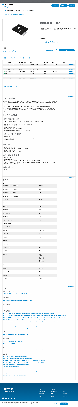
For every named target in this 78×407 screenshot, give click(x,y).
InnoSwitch (10, 14)
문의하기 (65, 394)
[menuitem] (74, 1)
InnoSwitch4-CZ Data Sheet (9, 305)
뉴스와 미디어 (54, 390)
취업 (64, 390)
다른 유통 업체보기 (9, 86)
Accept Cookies (64, 403)
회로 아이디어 (42, 394)
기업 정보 (31, 10)
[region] (39, 404)
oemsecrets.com (18, 81)
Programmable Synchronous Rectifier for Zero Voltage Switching (17, 299)
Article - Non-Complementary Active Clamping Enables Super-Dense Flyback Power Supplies (23, 348)
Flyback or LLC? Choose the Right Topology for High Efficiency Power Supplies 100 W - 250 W (23, 361)
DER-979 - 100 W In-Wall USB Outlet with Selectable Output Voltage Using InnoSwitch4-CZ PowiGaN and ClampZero (28, 312)
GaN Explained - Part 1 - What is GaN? (11, 371)
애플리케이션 (10, 10)
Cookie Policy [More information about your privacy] (37, 404)
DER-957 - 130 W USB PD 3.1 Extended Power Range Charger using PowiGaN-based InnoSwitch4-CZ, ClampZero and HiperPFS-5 (30, 322)
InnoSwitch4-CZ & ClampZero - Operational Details (14, 373)
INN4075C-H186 (23, 14)
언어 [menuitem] (63, 1)
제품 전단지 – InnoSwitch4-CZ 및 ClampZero (13, 339)
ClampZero (51, 30)
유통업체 (53, 394)
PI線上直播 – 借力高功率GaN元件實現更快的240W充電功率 (16, 363)
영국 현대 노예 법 (72, 400)
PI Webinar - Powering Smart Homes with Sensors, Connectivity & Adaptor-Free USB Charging (23, 359)
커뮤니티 (25, 10)
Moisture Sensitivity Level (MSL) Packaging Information (15, 333)
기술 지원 (72, 5)
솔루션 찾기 (63, 5)
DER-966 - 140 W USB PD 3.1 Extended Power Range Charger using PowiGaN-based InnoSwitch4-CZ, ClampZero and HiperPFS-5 (30, 320)
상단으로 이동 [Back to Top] (72, 96)
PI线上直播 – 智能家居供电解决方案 (11, 365)
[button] (20, 30)
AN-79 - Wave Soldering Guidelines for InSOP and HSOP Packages (17, 292)
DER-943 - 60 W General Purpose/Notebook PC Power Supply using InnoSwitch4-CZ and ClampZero (24, 318)
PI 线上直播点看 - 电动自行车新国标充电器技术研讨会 (15, 355)
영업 (52, 392)
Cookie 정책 (57, 400)
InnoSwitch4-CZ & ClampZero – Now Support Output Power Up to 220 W (19, 367)
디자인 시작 (55, 5)
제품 (3, 10)
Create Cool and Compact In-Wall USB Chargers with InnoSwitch (17, 357)
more (35, 78)
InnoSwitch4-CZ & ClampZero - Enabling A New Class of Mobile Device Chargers (20, 369)
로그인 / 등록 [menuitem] (69, 1)
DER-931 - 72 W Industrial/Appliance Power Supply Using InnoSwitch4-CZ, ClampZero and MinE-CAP (24, 326)
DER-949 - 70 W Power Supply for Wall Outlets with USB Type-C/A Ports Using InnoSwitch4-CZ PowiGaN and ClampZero (29, 324)
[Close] (76, 403)
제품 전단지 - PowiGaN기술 (9, 342)
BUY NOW (71, 64)
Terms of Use (64, 400)
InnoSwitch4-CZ (16, 14)
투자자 (64, 387)
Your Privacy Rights (55, 403)
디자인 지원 (17, 10)
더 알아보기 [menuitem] (43, 1)
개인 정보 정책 (50, 400)
